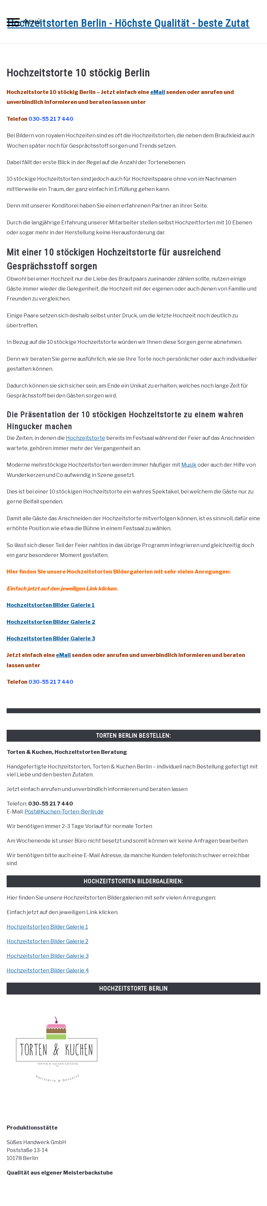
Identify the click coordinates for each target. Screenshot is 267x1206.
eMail (157, 92)
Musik (189, 465)
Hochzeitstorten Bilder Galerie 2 (51, 622)
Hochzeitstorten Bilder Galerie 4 (48, 970)
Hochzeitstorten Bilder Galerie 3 (48, 956)
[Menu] (13, 23)
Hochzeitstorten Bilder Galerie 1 (51, 605)
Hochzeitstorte (85, 438)
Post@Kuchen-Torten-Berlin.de (64, 812)
